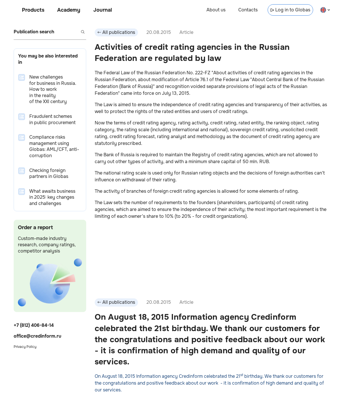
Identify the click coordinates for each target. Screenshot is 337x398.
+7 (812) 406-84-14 (34, 325)
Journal (102, 10)
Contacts (248, 10)
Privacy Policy (25, 346)
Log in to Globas (290, 10)
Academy (68, 10)
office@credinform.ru (37, 336)
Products (33, 10)
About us (216, 10)
